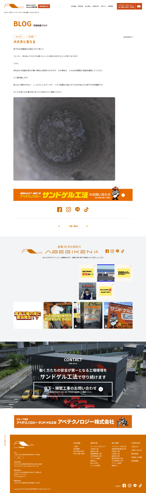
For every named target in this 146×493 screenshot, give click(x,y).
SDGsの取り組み (79, 453)
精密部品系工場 (117, 458)
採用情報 (110, 6)
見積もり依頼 (136, 457)
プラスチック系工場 (119, 446)
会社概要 (76, 449)
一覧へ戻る (73, 226)
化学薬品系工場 (96, 456)
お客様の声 (95, 6)
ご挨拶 (75, 446)
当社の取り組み (78, 451)
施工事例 (87, 6)
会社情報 (73, 6)
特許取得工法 (44, 6)
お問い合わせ (136, 450)
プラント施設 (95, 458)
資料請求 (134, 453)
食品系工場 (94, 451)
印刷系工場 (116, 451)
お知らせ (103, 6)
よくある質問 (95, 465)
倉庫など (93, 461)
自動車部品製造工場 (119, 449)
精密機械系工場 (96, 453)
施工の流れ (94, 463)
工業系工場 (94, 449)
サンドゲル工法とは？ (98, 446)
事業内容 (80, 6)
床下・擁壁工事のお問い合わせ (70, 389)
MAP (19, 457)
